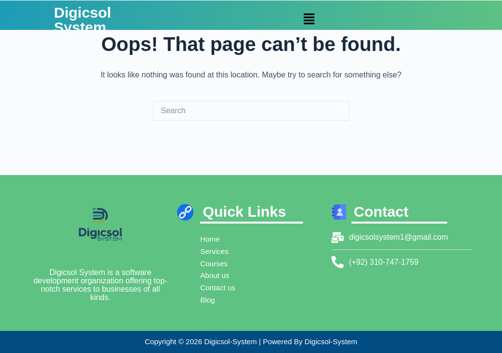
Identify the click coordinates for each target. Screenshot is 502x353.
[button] (309, 19)
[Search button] (339, 111)
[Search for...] (241, 111)
